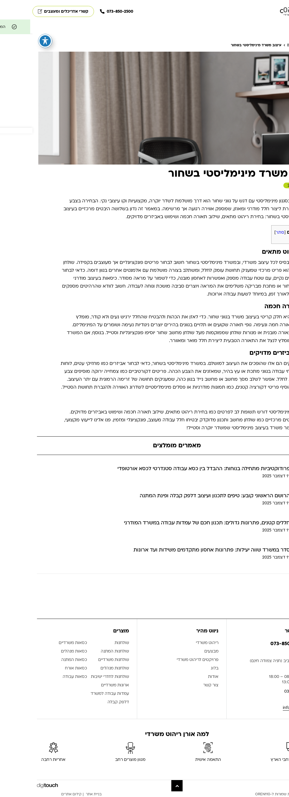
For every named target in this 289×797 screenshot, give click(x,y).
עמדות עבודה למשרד (77, 693)
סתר (247, 232)
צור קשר (178, 685)
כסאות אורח (43, 668)
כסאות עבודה (42, 677)
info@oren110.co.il (267, 707)
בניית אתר (61, 794)
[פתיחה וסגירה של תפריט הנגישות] (12, 41)
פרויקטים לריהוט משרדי (165, 660)
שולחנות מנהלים (82, 668)
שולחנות (89, 643)
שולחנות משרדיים (81, 660)
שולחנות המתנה (82, 651)
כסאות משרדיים (40, 643)
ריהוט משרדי (174, 643)
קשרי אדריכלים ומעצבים (30, 11)
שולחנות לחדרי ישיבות (77, 677)
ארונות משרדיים (83, 685)
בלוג (182, 668)
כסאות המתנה (41, 660)
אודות (181, 677)
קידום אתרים (39, 794)
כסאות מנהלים (41, 651)
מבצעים (179, 651)
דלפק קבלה (86, 702)
